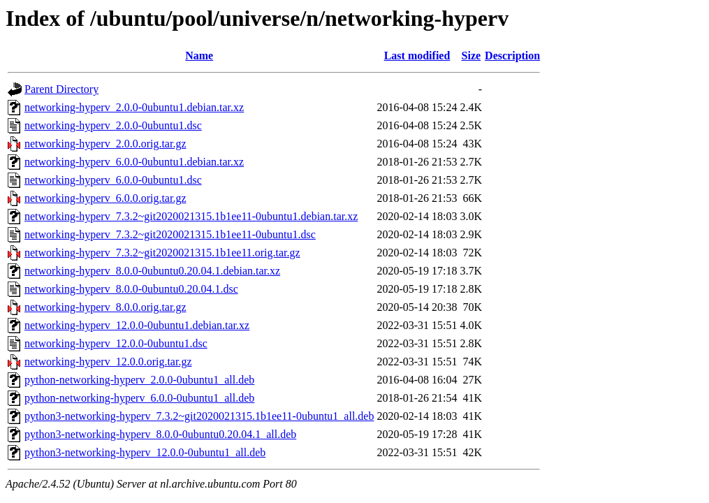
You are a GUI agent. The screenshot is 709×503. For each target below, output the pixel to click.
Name (199, 55)
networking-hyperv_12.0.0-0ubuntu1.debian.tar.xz (136, 325)
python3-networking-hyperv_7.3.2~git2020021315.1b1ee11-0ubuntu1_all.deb (199, 416)
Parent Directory (61, 89)
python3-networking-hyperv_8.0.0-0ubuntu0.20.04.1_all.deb (160, 434)
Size (471, 55)
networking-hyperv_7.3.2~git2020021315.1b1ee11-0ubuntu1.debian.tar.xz (191, 216)
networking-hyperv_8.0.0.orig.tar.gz (105, 307)
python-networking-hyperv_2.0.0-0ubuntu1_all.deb (139, 380)
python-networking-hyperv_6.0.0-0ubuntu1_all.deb (139, 398)
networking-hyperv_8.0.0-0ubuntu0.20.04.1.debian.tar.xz (152, 271)
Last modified (417, 55)
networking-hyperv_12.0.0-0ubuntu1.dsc (115, 343)
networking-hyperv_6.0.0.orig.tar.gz (105, 198)
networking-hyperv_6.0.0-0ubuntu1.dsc (113, 180)
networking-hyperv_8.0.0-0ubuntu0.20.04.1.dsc (131, 289)
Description (512, 55)
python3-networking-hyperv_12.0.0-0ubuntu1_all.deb (144, 452)
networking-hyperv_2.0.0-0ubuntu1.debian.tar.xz (134, 107)
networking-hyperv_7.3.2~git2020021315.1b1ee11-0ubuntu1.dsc (170, 234)
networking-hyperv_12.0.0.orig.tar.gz (108, 361)
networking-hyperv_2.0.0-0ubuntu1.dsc (113, 125)
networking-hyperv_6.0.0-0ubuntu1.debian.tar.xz (134, 162)
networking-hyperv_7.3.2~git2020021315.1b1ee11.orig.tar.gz (162, 252)
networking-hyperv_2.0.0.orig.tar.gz (105, 144)
